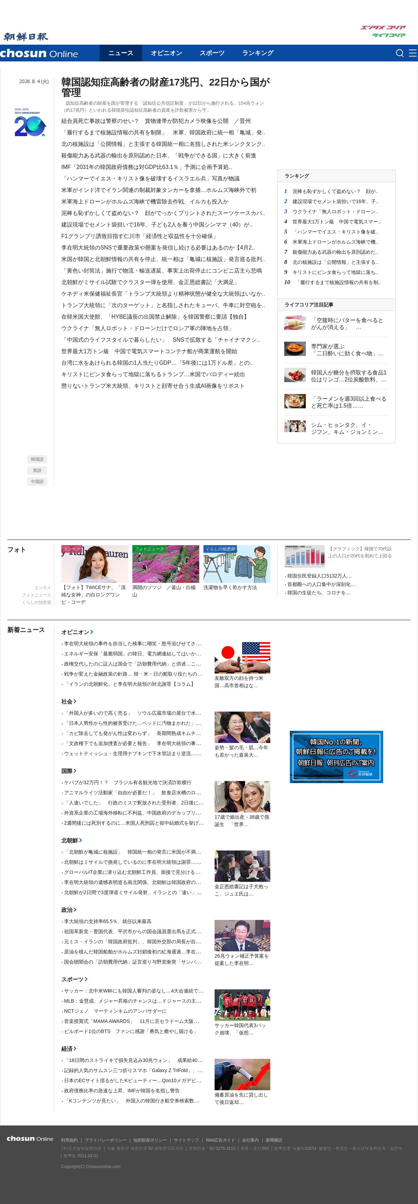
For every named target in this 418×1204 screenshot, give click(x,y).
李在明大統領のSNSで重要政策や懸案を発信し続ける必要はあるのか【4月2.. (158, 248)
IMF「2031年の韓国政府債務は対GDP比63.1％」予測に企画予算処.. (146, 167)
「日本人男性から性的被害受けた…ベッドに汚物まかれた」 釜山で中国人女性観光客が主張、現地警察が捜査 (186, 723)
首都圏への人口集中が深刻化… (321, 584)
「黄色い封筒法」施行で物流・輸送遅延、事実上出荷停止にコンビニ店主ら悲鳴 (161, 271)
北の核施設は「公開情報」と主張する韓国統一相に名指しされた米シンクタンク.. (163, 144)
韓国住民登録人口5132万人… (319, 576)
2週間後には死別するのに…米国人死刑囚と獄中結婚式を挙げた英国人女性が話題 (153, 823)
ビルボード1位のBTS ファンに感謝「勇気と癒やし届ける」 (133, 1031)
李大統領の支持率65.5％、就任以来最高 (108, 921)
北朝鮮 (69, 840)
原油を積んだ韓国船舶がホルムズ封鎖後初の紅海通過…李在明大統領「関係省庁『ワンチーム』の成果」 (178, 951)
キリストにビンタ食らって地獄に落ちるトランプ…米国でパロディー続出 (153, 374)
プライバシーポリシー (105, 1140)
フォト (16, 549)
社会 (66, 702)
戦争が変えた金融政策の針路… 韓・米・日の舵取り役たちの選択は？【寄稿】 (150, 674)
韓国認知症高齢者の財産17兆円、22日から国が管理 (165, 87)
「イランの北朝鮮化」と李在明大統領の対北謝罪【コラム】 (130, 684)
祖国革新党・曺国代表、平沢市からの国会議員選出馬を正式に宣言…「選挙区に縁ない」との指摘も (174, 931)
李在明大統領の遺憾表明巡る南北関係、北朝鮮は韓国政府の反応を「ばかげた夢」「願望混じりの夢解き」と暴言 (188, 882)
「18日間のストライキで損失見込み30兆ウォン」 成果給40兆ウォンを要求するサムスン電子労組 (172, 1060)
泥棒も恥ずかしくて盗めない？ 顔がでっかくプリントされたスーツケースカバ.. (163, 213)
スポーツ (212, 53)
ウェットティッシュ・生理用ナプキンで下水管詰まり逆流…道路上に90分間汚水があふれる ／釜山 (174, 753)
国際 (66, 771)
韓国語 (37, 459)
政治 (66, 910)
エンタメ (42, 587)
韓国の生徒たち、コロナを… (319, 592)
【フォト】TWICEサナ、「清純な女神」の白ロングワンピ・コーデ (93, 595)
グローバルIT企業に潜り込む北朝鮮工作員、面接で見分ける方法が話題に (144, 872)
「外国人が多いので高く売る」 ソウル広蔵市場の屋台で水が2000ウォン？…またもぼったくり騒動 (174, 713)
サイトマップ (186, 1140)
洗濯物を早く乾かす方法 (230, 587)
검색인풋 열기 (400, 53)
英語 (37, 470)
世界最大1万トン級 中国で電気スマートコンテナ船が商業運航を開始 (149, 351)
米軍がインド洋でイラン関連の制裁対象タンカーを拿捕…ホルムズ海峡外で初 (158, 190)
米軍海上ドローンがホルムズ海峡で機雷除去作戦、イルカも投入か (145, 202)
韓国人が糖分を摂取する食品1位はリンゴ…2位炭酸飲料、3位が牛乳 (349, 379)
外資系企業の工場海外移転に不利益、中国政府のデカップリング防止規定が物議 (152, 813)
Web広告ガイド (220, 1140)
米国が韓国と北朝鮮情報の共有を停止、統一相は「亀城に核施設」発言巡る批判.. (163, 259)
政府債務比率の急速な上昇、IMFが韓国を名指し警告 (122, 1090)
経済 (66, 1049)
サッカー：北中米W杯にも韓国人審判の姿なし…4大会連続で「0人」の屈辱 (147, 991)
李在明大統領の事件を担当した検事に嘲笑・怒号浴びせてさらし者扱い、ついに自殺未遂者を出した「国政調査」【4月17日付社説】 (212, 643)
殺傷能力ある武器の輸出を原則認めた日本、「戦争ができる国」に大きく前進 (158, 155)
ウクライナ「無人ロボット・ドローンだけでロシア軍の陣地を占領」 (147, 328)
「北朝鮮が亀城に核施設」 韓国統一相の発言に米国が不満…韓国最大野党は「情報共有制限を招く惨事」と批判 (188, 852)
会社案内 (250, 1140)
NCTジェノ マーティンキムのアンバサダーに (115, 1011)
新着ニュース (26, 629)
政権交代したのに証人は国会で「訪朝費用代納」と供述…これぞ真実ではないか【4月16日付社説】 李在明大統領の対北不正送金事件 (214, 664)
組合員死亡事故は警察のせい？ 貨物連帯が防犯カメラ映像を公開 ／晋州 (156, 121)
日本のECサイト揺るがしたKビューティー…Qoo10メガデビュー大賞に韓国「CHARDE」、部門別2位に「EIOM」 (189, 1080)
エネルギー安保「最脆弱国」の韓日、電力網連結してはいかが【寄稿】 (142, 653)
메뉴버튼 (413, 53)
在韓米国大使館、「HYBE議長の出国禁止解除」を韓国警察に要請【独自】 (155, 317)
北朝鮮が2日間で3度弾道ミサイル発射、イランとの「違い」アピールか (142, 892)
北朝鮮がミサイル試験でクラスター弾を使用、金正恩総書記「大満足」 (150, 282)
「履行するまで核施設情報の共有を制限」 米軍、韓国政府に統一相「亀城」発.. (163, 132)
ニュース (120, 53)
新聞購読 (274, 1140)
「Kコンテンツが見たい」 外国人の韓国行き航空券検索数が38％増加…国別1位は (155, 1100)
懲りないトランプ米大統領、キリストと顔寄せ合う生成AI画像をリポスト (153, 386)
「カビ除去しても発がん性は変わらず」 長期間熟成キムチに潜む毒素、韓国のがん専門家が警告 (171, 733)
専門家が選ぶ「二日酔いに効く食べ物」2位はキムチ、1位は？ (344, 353)
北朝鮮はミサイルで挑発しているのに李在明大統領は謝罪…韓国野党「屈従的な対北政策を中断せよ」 (176, 862)
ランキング (257, 53)
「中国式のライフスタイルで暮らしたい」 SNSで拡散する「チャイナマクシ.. (160, 340)
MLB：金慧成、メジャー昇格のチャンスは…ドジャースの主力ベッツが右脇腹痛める (157, 1001)
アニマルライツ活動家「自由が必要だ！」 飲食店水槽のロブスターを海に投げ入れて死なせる (169, 792)
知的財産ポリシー (150, 1140)
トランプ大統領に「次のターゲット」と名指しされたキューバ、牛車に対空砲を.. (163, 305)
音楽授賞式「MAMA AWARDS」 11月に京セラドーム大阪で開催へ (138, 1021)
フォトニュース (36, 595)
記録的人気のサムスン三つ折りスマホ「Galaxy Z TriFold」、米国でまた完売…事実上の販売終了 (170, 1070)
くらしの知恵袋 (36, 602)
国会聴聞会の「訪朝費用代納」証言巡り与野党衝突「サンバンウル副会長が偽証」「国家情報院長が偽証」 (183, 962)
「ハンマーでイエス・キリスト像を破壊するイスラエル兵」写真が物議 (150, 178)
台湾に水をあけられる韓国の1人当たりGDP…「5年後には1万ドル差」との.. (157, 363)
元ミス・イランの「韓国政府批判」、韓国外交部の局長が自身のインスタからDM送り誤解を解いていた (177, 941)
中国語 (37, 481)
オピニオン (166, 53)
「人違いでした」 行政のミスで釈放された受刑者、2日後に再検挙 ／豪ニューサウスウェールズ (172, 802)
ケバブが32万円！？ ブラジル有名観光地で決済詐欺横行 (128, 782)
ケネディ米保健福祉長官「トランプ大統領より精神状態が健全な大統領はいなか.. (163, 294)
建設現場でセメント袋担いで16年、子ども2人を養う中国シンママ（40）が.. (157, 225)
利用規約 (69, 1140)
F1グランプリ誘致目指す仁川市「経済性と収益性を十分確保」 (142, 236)
